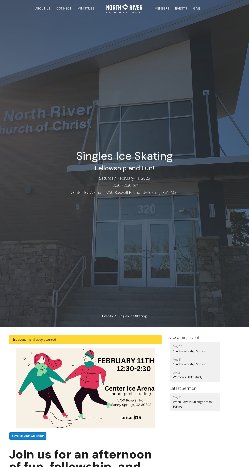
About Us (42, 8)
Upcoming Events (185, 337)
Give (196, 8)
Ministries (86, 8)
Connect (64, 8)
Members (162, 8)
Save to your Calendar (28, 436)
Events (181, 8)
